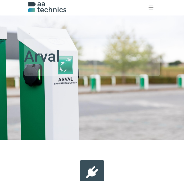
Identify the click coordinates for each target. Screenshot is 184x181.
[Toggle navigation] (151, 7)
